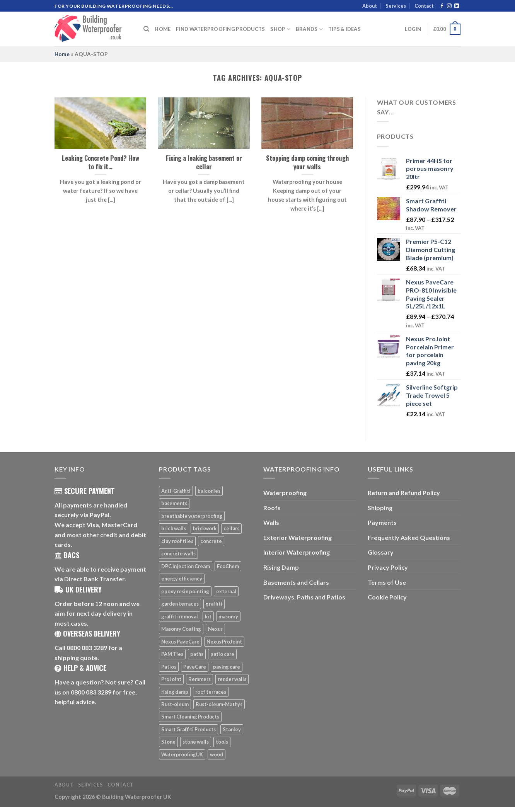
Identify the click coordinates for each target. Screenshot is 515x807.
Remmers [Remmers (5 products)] (199, 679)
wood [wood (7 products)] (216, 754)
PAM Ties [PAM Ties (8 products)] (172, 654)
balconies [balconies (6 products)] (209, 491)
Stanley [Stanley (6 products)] (232, 729)
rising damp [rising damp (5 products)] (174, 692)
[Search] (146, 29)
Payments (382, 522)
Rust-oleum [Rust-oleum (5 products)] (175, 704)
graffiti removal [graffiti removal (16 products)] (179, 616)
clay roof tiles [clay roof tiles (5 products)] (177, 541)
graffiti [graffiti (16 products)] (214, 604)
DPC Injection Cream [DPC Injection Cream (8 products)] (185, 566)
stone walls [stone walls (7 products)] (195, 742)
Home (163, 29)
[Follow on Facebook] (442, 6)
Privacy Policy (388, 567)
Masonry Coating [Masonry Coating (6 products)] (181, 629)
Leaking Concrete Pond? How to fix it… (100, 162)
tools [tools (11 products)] (222, 742)
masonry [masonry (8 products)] (228, 616)
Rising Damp (281, 567)
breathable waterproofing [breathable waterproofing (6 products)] (191, 516)
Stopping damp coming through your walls (307, 162)
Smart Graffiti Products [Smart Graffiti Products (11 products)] (188, 729)
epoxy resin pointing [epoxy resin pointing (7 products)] (185, 591)
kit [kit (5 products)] (208, 616)
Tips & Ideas (344, 29)
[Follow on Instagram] (449, 6)
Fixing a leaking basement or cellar (204, 162)
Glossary (381, 552)
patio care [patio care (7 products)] (222, 654)
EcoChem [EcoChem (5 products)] (228, 566)
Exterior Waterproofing (297, 537)
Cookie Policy (387, 597)
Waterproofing (285, 492)
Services (395, 6)
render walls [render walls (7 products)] (232, 679)
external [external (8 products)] (226, 591)
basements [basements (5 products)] (174, 503)
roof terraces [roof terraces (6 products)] (210, 692)
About (369, 6)
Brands (309, 29)
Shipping (380, 507)
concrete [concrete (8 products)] (211, 541)
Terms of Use (387, 582)
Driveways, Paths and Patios (304, 597)
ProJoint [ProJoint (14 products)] (171, 679)
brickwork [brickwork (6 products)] (205, 528)
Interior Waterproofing (296, 552)
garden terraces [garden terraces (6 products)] (180, 604)
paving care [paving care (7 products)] (226, 667)
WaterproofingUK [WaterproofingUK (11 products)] (182, 754)
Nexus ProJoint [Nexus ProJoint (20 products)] (224, 641)
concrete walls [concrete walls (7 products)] (178, 553)
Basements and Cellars (296, 582)
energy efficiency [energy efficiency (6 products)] (181, 578)
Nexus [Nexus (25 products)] (215, 629)
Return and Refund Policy (404, 492)
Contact (424, 6)
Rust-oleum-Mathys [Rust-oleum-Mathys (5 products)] (219, 704)
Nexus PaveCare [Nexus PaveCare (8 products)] (180, 641)
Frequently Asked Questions (409, 537)
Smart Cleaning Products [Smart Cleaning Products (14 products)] (190, 716)
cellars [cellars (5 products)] (231, 528)
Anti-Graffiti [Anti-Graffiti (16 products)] (176, 491)
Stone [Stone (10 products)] (168, 742)
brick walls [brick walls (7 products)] (173, 528)
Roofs (272, 507)
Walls (271, 522)
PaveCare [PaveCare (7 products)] (194, 667)
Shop (280, 29)
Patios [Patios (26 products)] (168, 667)
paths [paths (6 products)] (196, 654)
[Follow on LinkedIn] (456, 6)
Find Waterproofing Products (220, 29)
